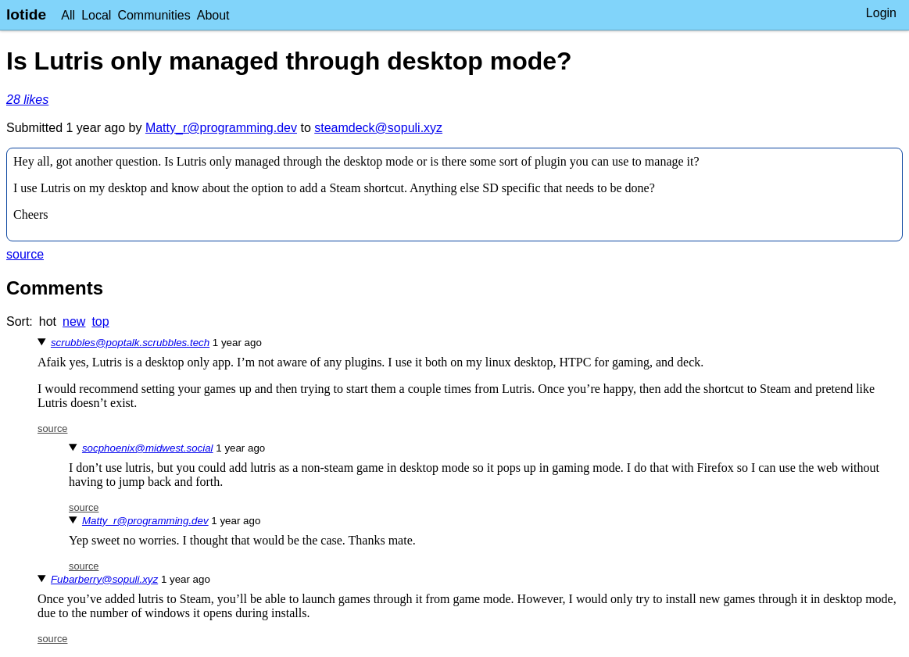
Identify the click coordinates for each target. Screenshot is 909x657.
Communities (153, 15)
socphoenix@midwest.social (147, 448)
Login (881, 13)
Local (96, 15)
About (213, 15)
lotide (26, 14)
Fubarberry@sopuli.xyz (104, 579)
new (74, 321)
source (25, 254)
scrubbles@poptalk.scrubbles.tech (130, 342)
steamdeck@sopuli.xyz (378, 127)
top (100, 321)
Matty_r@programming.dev (221, 127)
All (68, 15)
